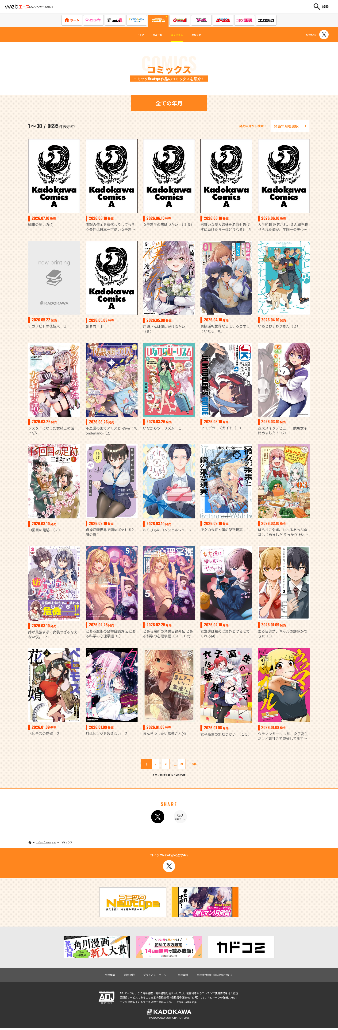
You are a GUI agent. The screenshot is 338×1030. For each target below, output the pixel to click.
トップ (131, 35)
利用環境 (184, 975)
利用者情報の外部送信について (220, 975)
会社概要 (102, 975)
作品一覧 (153, 35)
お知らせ (204, 35)
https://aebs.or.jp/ (188, 1003)
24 (178, 764)
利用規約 (124, 975)
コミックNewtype (46, 843)
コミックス (179, 35)
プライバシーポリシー (153, 975)
